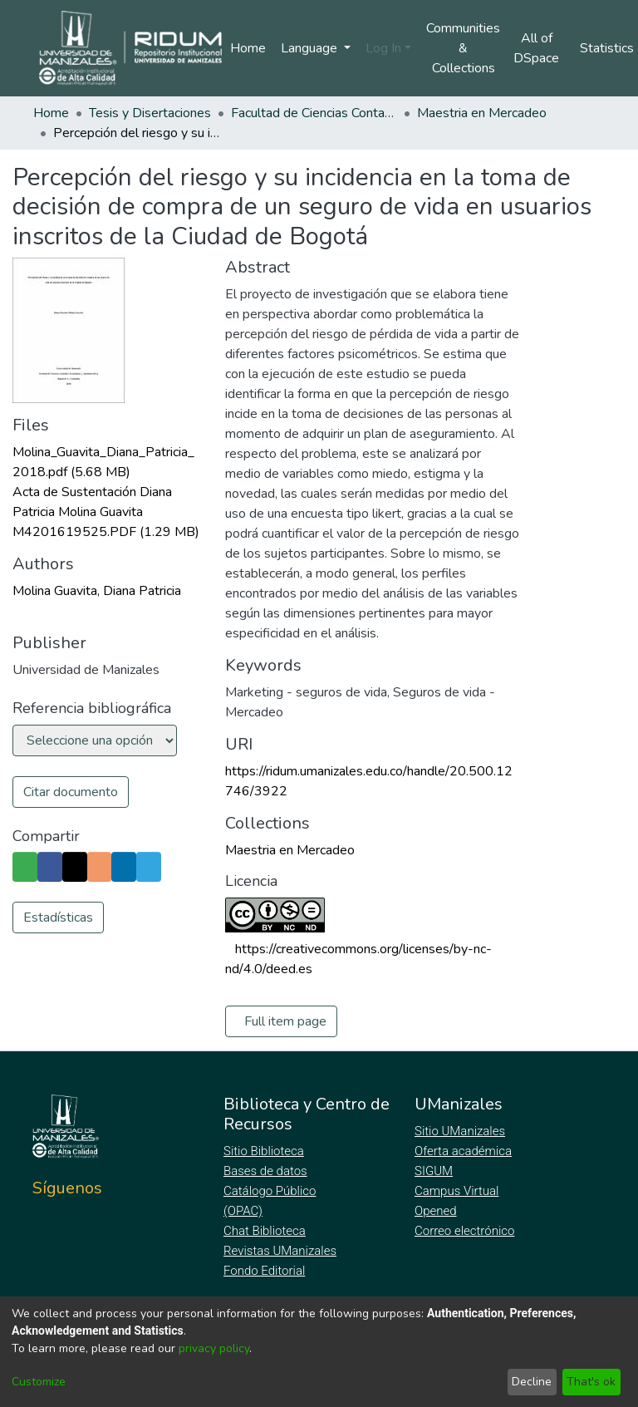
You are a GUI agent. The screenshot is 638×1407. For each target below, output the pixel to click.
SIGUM (434, 1171)
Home (248, 48)
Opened (438, 1211)
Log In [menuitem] (383, 48)
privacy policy (214, 1348)
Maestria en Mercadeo (482, 113)
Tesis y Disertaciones (150, 113)
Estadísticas (58, 947)
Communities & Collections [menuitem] (463, 48)
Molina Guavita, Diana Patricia (96, 591)
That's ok (591, 1382)
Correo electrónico (466, 1231)
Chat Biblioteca (265, 1231)
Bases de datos (267, 1171)
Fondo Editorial (265, 1270)
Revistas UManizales (280, 1250)
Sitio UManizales (460, 1131)
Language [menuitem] (311, 48)
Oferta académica (464, 1151)
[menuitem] (541, 48)
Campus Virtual (457, 1191)
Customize (39, 1382)
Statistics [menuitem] (609, 48)
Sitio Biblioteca (265, 1151)
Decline (532, 1382)
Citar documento (70, 792)
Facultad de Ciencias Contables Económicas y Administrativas (314, 113)
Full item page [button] (285, 1021)
